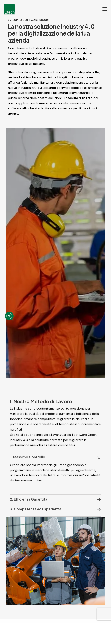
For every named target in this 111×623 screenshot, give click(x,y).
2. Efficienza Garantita (28, 504)
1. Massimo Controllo (27, 462)
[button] (55, 462)
